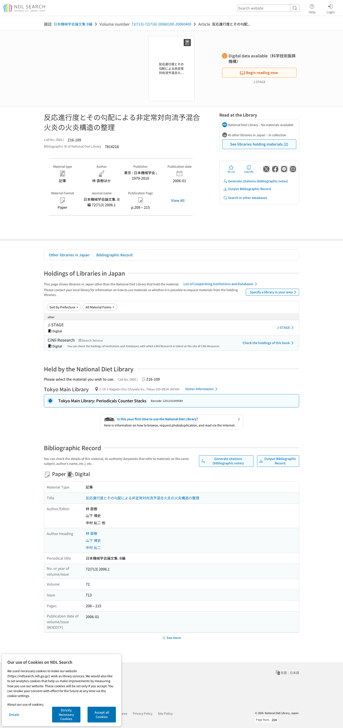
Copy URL (249, 169)
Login (331, 8)
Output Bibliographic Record (247, 189)
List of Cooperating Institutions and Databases (221, 284)
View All (178, 200)
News (123, 713)
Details (14, 714)
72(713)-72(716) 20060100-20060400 (161, 24)
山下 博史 (93, 540)
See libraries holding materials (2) (259, 144)
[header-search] (269, 8)
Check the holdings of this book (269, 343)
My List (231, 169)
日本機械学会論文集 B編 (73, 24)
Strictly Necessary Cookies (66, 714)
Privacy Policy (142, 713)
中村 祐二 (93, 547)
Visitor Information (202, 389)
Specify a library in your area (274, 292)
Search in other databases (245, 197)
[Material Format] (100, 307)
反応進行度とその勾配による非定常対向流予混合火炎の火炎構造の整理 (142, 497)
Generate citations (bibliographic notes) (255, 181)
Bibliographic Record (114, 254)
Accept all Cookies (102, 714)
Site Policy (165, 713)
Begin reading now (259, 72)
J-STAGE (286, 327)
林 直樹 (91, 533)
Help (312, 8)
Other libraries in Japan (69, 254)
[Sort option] (64, 307)
